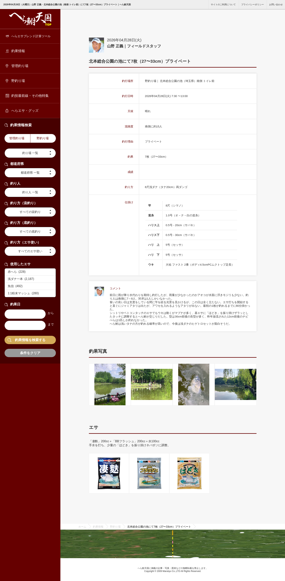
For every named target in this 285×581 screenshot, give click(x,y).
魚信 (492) (30, 286)
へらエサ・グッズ (25, 111)
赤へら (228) (30, 272)
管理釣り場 (19, 66)
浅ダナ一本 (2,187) (30, 279)
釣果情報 (18, 51)
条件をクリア (30, 353)
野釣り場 (18, 81)
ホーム (82, 526)
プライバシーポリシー (252, 4)
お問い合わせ (276, 4)
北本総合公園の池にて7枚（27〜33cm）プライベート (159, 526)
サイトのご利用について (223, 4)
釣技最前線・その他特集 (30, 96)
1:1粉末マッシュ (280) (30, 293)
